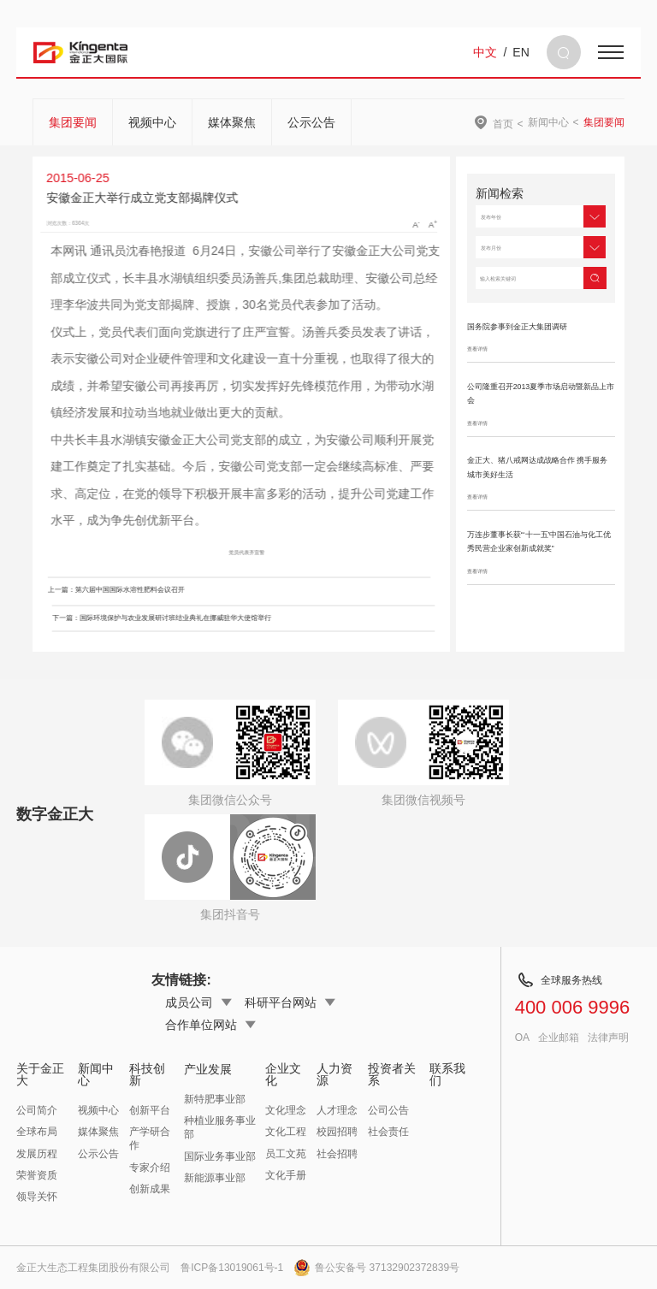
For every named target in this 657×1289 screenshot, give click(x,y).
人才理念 (337, 1110)
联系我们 (447, 1074)
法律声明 (608, 1037)
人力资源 (334, 1074)
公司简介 (36, 1110)
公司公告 (388, 1110)
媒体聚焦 (232, 122)
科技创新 (147, 1074)
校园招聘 (337, 1132)
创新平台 (149, 1110)
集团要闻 (73, 122)
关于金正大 (40, 1074)
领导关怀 (36, 1197)
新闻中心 (548, 122)
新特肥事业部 (215, 1099)
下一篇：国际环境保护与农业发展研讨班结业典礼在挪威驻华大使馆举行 (177, 618)
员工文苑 (285, 1154)
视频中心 (152, 122)
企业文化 (283, 1074)
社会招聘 (337, 1154)
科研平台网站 (290, 1002)
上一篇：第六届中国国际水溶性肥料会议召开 (101, 590)
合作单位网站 (210, 1025)
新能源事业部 (215, 1178)
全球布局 (36, 1132)
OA (522, 1037)
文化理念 (285, 1110)
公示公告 (311, 122)
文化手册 (285, 1175)
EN (520, 52)
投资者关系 (392, 1074)
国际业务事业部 (220, 1156)
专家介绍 (149, 1168)
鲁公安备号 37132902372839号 (376, 1267)
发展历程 (36, 1154)
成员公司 (198, 1002)
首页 (503, 123)
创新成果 (149, 1189)
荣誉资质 (36, 1175)
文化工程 (285, 1132)
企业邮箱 (558, 1037)
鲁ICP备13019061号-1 (232, 1268)
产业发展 (208, 1069)
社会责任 (388, 1132)
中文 (485, 52)
